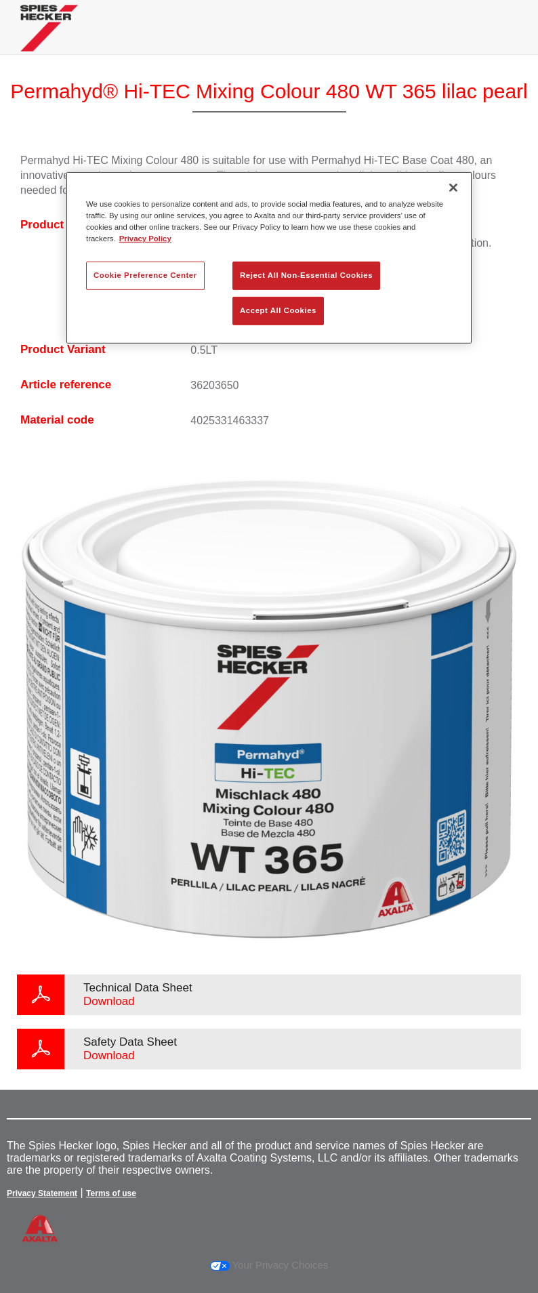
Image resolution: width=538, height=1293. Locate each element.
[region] (269, 257)
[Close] (453, 188)
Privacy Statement (42, 1193)
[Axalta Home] (49, 38)
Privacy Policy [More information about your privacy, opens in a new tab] (145, 238)
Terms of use (111, 1193)
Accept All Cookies (278, 310)
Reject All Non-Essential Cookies (306, 275)
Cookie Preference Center (145, 275)
